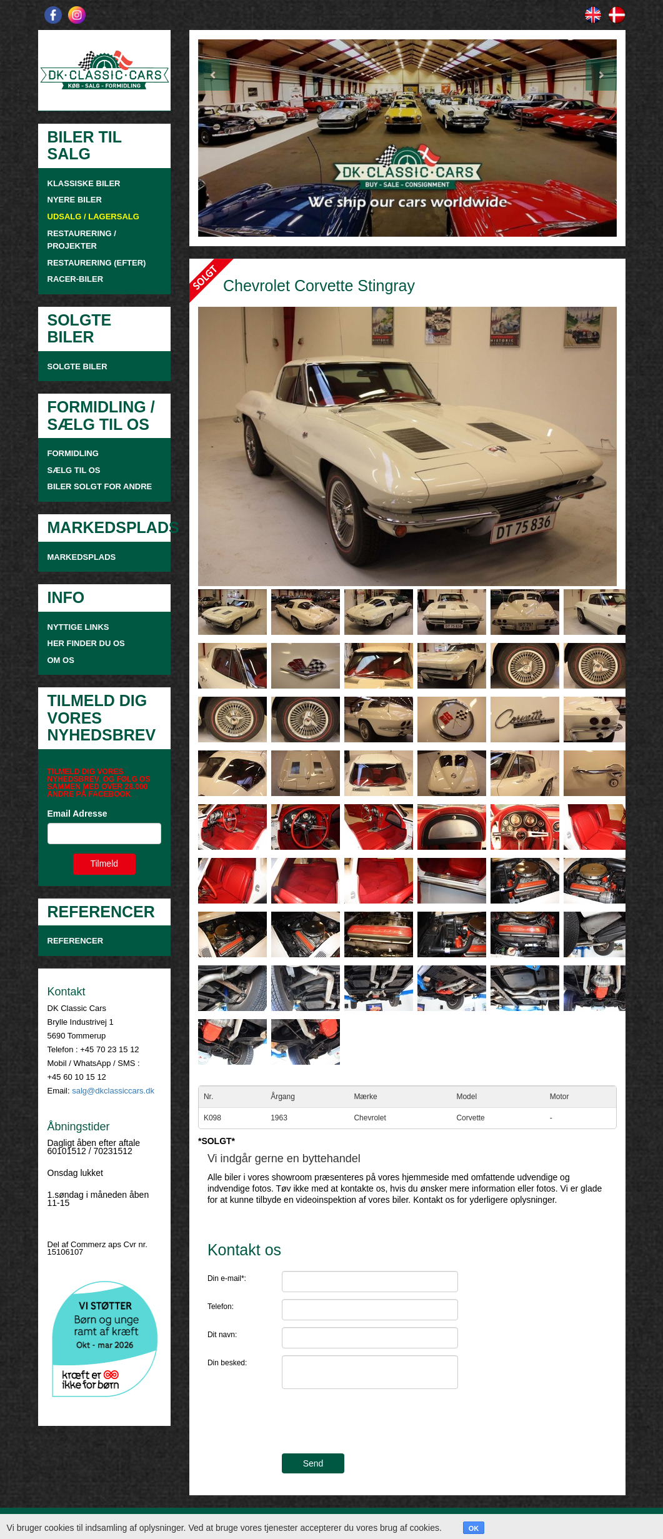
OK (474, 1528)
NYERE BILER (74, 199)
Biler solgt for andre (99, 486)
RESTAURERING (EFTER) (96, 262)
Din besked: (227, 1362)
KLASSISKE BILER (84, 183)
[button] (229, 138)
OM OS (62, 660)
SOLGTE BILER (77, 366)
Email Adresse (77, 814)
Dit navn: (222, 1334)
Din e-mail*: (226, 1278)
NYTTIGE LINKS (78, 627)
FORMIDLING (73, 453)
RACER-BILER (75, 279)
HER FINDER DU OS (86, 643)
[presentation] (377, 1422)
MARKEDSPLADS (81, 557)
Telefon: (220, 1306)
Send (313, 1463)
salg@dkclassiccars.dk (113, 1090)
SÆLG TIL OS (74, 470)
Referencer (75, 940)
